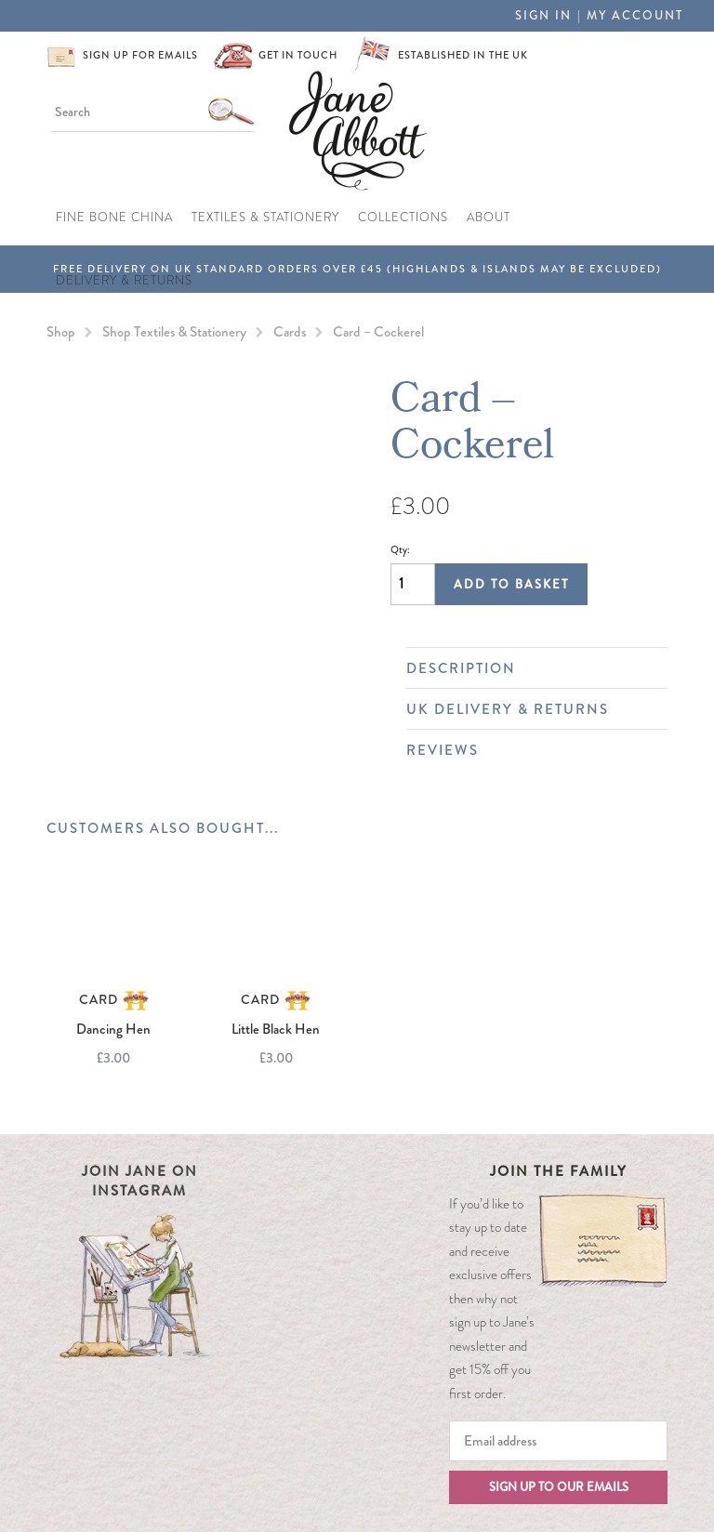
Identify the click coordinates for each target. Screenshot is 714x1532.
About (488, 217)
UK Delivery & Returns (527, 709)
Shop (60, 332)
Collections (403, 217)
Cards (289, 332)
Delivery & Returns (124, 280)
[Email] (558, 1440)
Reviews (527, 750)
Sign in (543, 15)
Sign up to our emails (558, 1487)
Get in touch (297, 54)
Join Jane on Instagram (140, 1181)
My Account (635, 15)
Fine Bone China (114, 217)
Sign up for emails (140, 54)
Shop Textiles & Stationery (174, 332)
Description (527, 668)
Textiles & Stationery (265, 217)
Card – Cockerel (378, 332)
